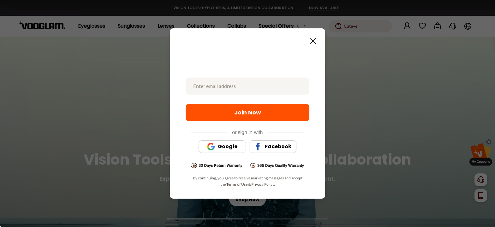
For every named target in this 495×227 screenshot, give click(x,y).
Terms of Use (237, 184)
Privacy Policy (262, 184)
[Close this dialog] (311, 39)
